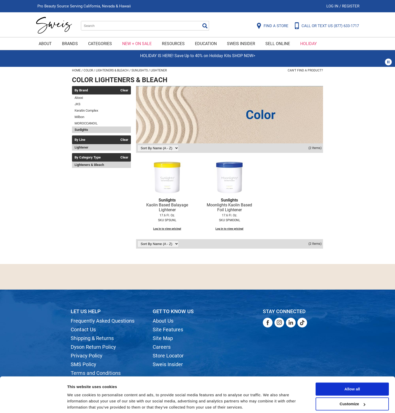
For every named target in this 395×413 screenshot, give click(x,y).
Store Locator (168, 356)
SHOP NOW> (243, 55)
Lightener (81, 147)
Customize (352, 385)
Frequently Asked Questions (102, 321)
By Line (80, 140)
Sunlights (81, 130)
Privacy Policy (86, 356)
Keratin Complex (86, 110)
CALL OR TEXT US (330, 26)
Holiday (308, 43)
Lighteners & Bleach (89, 165)
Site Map (163, 338)
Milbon (79, 117)
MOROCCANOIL (86, 123)
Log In (332, 6)
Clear (124, 90)
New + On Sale (137, 43)
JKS (77, 104)
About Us (163, 321)
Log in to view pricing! (167, 228)
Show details (79, 403)
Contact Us (83, 329)
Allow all (352, 370)
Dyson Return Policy (93, 347)
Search (204, 25)
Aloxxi (79, 98)
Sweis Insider (241, 43)
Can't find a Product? (305, 70)
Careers (162, 347)
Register (350, 6)
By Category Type (88, 157)
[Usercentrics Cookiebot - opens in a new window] (33, 403)
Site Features (168, 329)
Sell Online (277, 43)
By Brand (81, 90)
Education (206, 43)
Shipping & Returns (92, 338)
